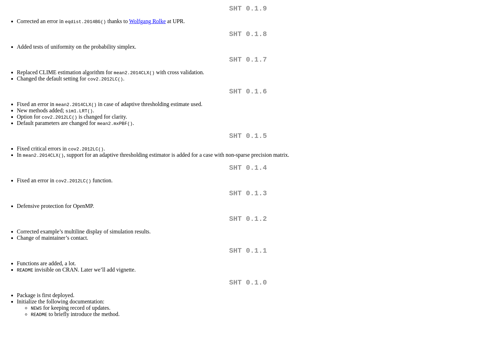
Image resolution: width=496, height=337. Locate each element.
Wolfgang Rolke (147, 23)
